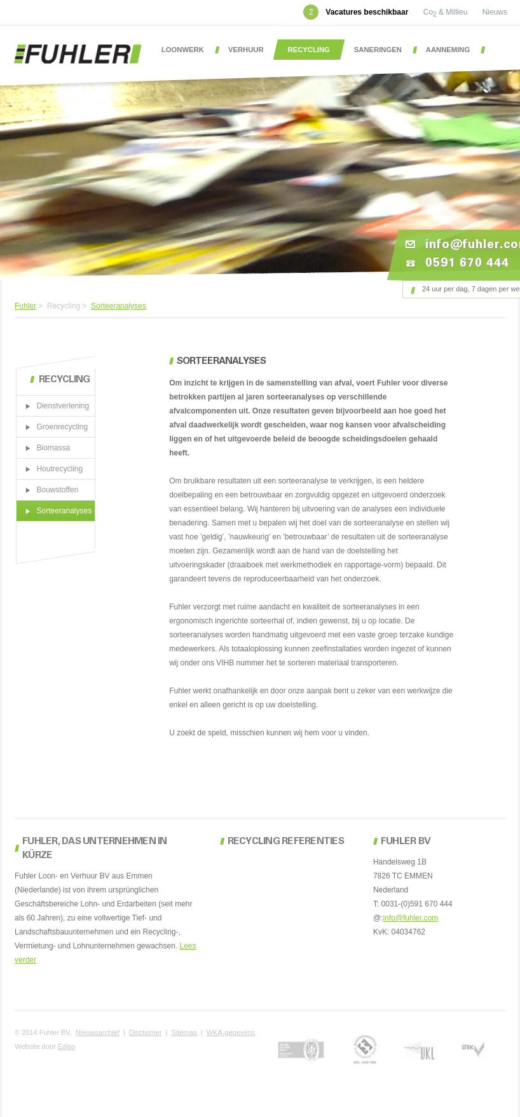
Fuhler (25, 306)
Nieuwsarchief (98, 1032)
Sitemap (183, 1032)
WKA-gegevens (231, 1032)
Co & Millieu (446, 12)
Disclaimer (145, 1032)
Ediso (67, 1046)
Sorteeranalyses (118, 306)
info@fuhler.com (410, 917)
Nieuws (494, 12)
